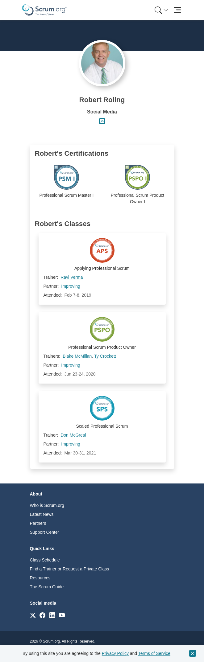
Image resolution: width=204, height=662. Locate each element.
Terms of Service (154, 653)
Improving (70, 286)
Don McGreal (73, 435)
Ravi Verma (71, 277)
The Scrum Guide (47, 586)
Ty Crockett (105, 356)
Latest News (42, 514)
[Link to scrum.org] (33, 615)
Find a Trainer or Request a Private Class (69, 568)
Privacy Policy (115, 653)
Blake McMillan (77, 356)
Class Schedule (45, 559)
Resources (40, 577)
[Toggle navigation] (177, 10)
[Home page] (44, 10)
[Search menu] (161, 10)
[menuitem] (160, 10)
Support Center (44, 532)
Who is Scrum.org (47, 505)
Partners (38, 523)
